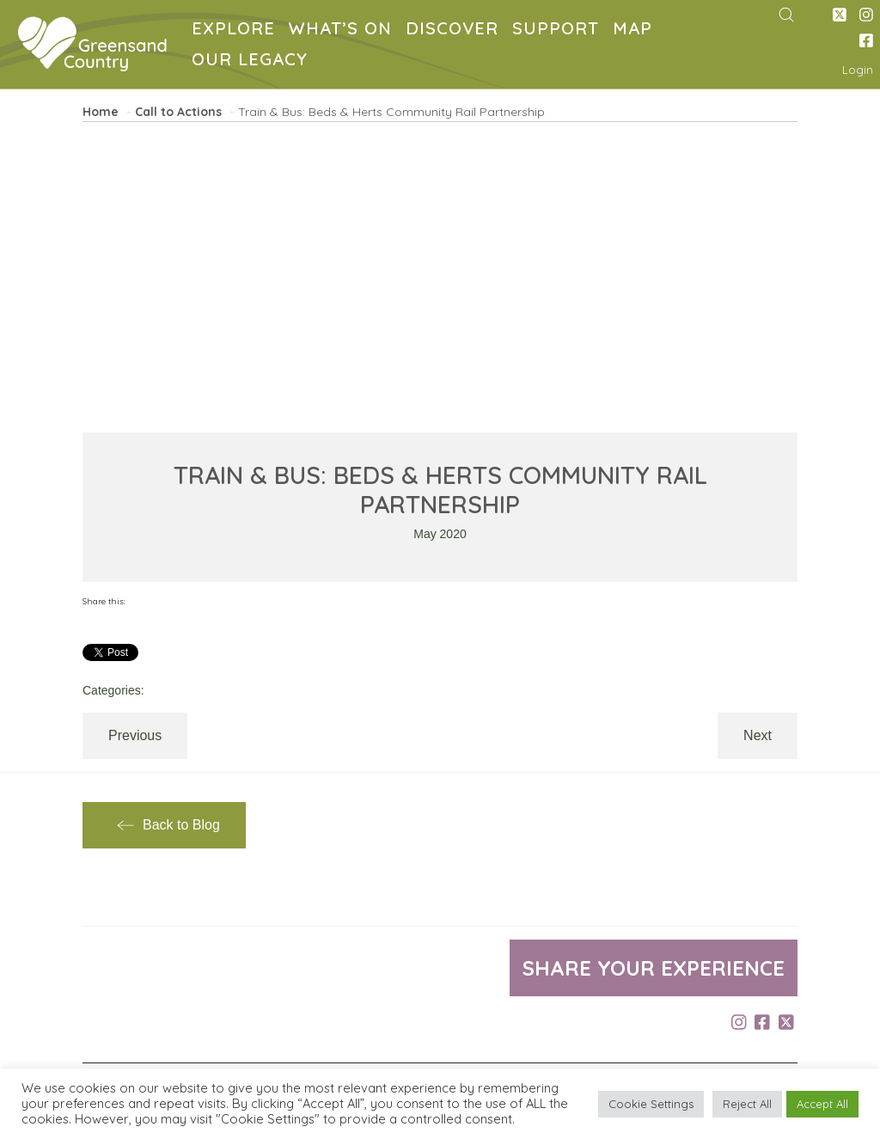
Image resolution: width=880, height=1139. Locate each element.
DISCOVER (455, 30)
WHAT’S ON (344, 30)
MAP (636, 30)
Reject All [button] (747, 1104)
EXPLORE (237, 30)
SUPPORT (559, 30)
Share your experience (653, 968)
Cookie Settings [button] (651, 1104)
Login (857, 70)
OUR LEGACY (253, 61)
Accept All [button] (822, 1104)
